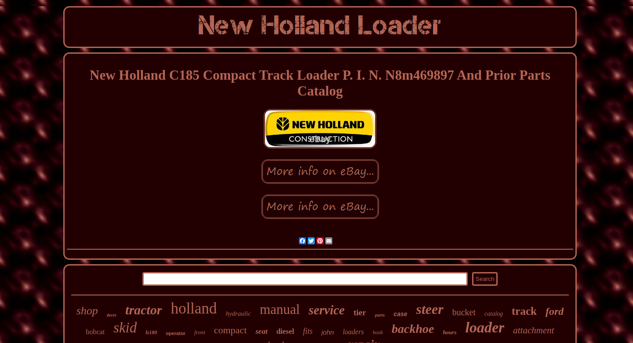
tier (359, 312)
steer (430, 309)
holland (194, 308)
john (327, 332)
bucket (464, 312)
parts (380, 314)
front (199, 332)
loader (484, 327)
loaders (353, 332)
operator (176, 333)
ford (555, 311)
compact (230, 330)
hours (449, 332)
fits (308, 331)
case (400, 313)
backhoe (413, 329)
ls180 (151, 332)
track (524, 311)
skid (125, 328)
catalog (493, 313)
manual (280, 309)
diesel (285, 331)
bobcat (95, 332)
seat (261, 331)
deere (111, 315)
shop (87, 310)
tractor (143, 309)
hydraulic (238, 313)
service (327, 310)
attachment (533, 330)
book (378, 332)
